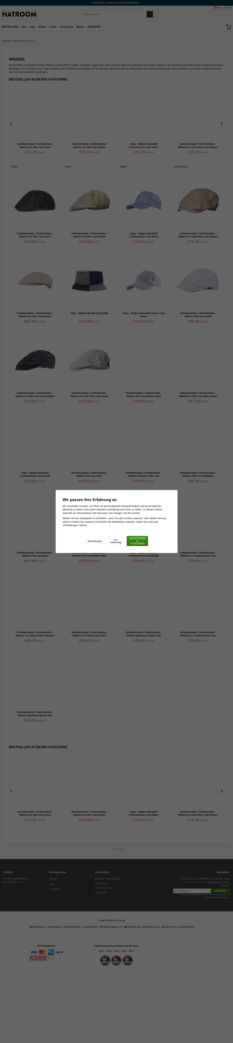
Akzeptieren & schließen (137, 540)
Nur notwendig (115, 541)
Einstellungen (95, 541)
